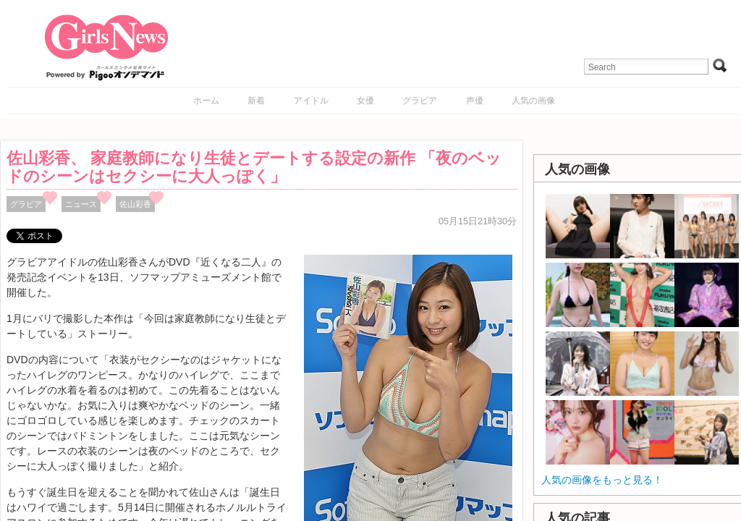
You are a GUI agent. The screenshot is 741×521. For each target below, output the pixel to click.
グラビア (419, 101)
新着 (256, 101)
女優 (365, 101)
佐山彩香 (135, 204)
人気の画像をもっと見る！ (602, 480)
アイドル (311, 101)
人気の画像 (533, 101)
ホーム (206, 101)
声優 (474, 101)
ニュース (81, 204)
